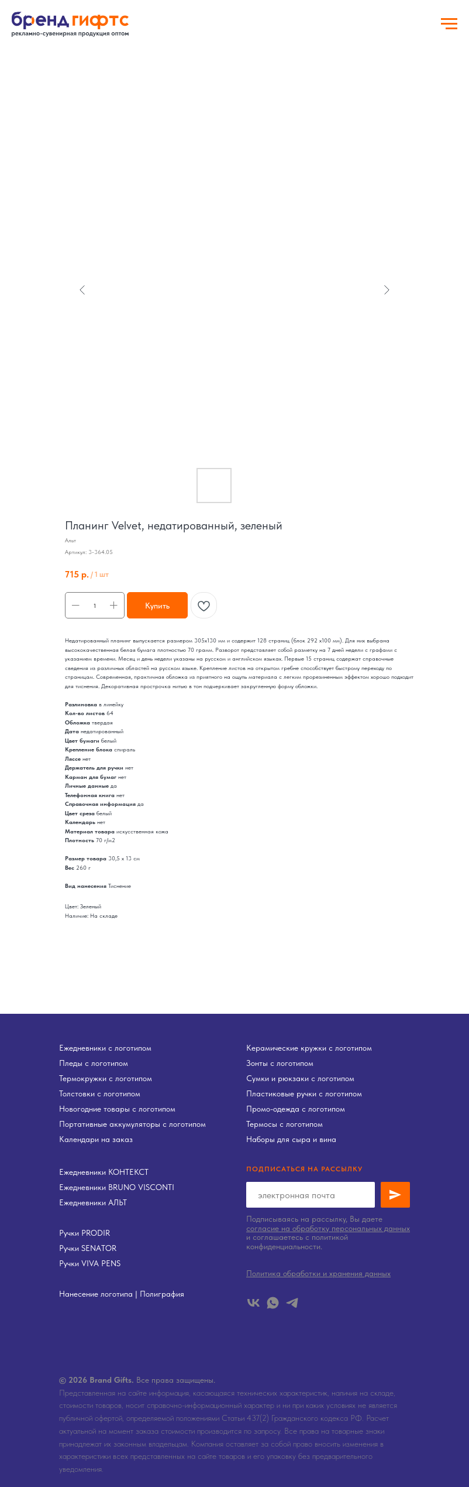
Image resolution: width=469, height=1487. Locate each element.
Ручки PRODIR (84, 1233)
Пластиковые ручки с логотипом (304, 1093)
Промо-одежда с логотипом (295, 1108)
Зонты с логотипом (279, 1063)
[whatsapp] (272, 1302)
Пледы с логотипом (93, 1063)
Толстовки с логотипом (99, 1093)
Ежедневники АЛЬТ (93, 1202)
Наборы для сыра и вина (291, 1139)
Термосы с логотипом (284, 1124)
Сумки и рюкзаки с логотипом (300, 1078)
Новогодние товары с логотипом (117, 1108)
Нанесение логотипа (96, 1293)
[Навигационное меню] (449, 24)
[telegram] (292, 1302)
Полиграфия (162, 1293)
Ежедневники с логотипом (105, 1047)
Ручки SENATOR (87, 1248)
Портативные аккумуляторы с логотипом (132, 1124)
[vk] (253, 1302)
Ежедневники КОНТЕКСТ (104, 1172)
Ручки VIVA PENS (89, 1263)
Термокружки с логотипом (105, 1078)
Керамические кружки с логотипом (309, 1047)
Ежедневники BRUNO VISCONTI (116, 1187)
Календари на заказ (96, 1139)
